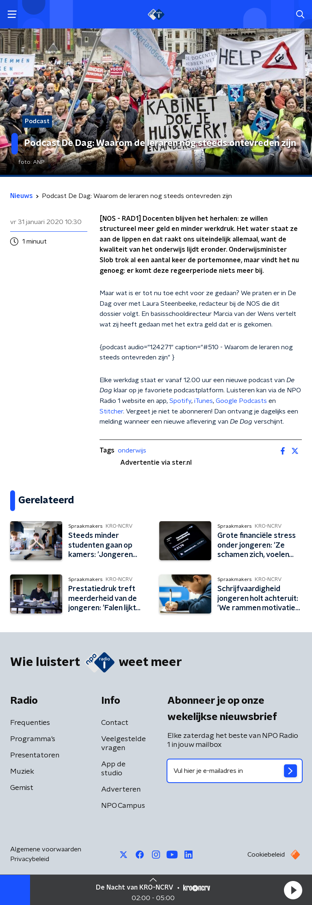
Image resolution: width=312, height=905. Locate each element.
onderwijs (132, 450)
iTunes (203, 401)
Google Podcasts (241, 401)
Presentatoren (34, 755)
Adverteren (121, 789)
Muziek (22, 771)
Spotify (180, 401)
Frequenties (30, 723)
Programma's (32, 739)
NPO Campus (123, 805)
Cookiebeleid (266, 854)
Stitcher (111, 411)
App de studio (113, 769)
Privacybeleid (29, 859)
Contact (114, 723)
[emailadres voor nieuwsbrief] (234, 770)
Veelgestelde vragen (123, 743)
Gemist (21, 788)
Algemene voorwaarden (45, 849)
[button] (293, 890)
